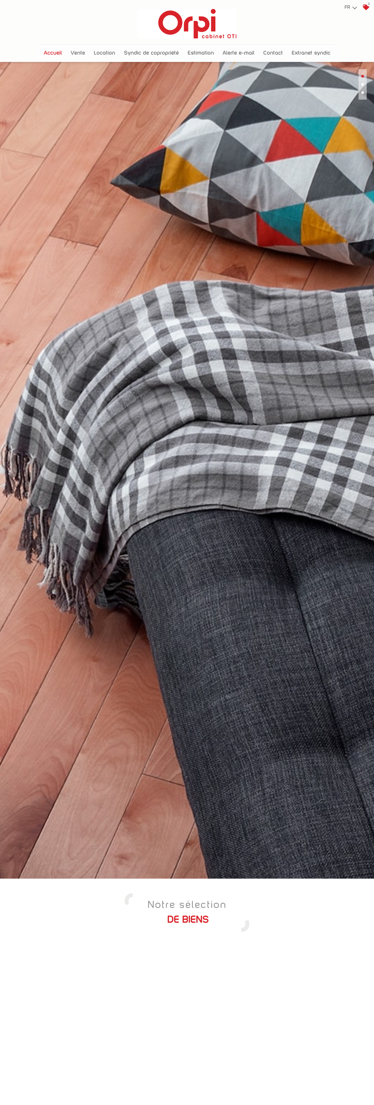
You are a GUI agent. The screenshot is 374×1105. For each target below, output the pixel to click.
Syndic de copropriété (151, 49)
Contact (273, 49)
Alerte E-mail (238, 49)
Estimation (201, 49)
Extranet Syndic (311, 49)
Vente (78, 49)
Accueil (53, 49)
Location (104, 49)
